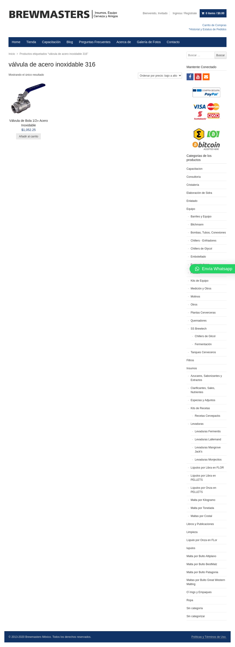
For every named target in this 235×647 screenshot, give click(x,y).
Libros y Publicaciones (200, 524)
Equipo (191, 209)
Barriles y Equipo (201, 216)
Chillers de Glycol (201, 248)
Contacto (173, 42)
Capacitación (51, 42)
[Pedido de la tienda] (160, 75)
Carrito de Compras (214, 25)
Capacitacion (194, 168)
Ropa (190, 600)
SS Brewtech (199, 328)
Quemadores (199, 320)
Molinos (195, 296)
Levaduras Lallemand (208, 439)
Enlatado (192, 201)
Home (16, 42)
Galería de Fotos (149, 42)
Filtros (190, 360)
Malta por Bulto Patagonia (202, 572)
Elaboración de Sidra (199, 192)
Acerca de (123, 42)
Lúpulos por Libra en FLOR (207, 467)
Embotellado (198, 256)
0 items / (215, 13)
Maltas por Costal (201, 516)
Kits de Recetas (200, 408)
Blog (70, 42)
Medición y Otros (201, 288)
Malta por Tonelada (202, 508)
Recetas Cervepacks (207, 415)
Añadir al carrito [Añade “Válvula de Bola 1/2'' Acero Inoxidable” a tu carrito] (28, 136)
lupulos (191, 548)
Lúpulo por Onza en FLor (202, 540)
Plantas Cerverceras (203, 312)
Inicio (11, 54)
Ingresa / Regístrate (185, 13)
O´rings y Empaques (199, 592)
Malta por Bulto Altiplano (201, 556)
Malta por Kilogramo (203, 500)
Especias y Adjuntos (203, 400)
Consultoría (194, 176)
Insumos (192, 368)
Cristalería (193, 184)
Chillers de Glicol (205, 336)
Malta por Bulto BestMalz (202, 564)
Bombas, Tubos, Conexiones (208, 232)
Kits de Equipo (199, 280)
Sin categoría (195, 608)
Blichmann (197, 224)
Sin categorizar (196, 616)
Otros (194, 304)
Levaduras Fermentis (208, 431)
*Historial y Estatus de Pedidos (207, 29)
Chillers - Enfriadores (203, 240)
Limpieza (192, 532)
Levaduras (197, 423)
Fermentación (203, 344)
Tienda (31, 42)
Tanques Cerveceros (203, 352)
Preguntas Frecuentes (95, 42)
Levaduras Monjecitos (208, 459)
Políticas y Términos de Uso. (209, 637)
